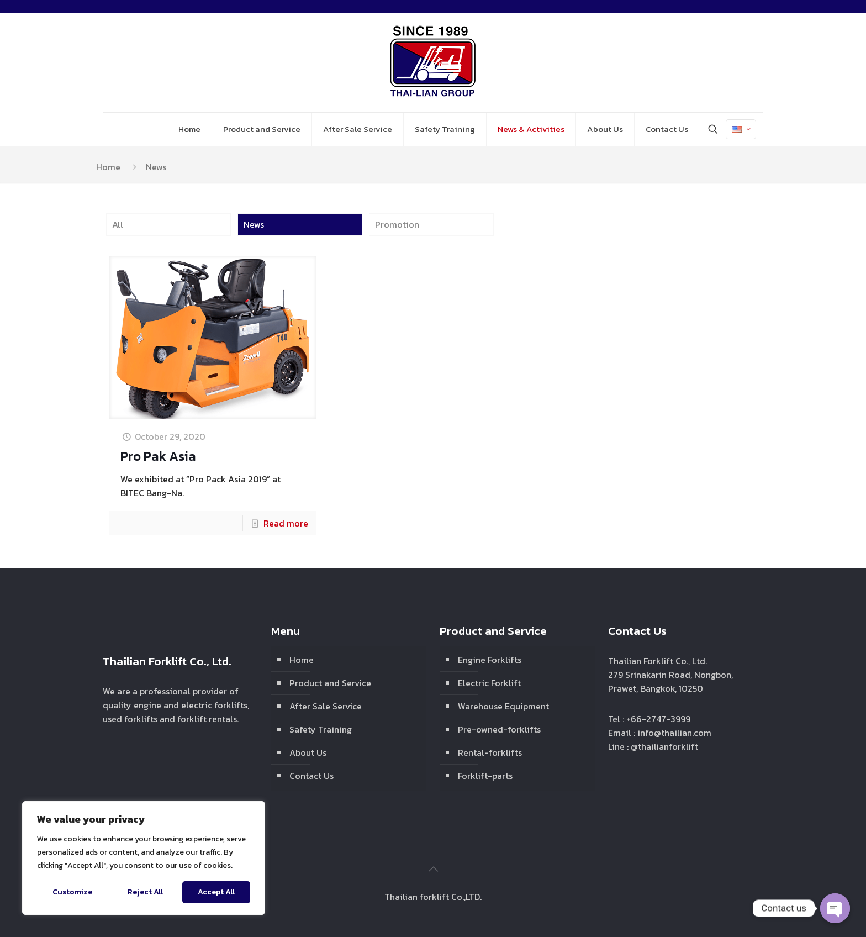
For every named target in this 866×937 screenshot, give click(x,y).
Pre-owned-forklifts (499, 729)
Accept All (216, 892)
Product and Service (330, 682)
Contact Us (311, 775)
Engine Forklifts (489, 659)
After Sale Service (325, 706)
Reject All (145, 892)
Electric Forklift (489, 682)
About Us (307, 752)
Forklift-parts (485, 775)
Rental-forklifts (490, 752)
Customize (72, 892)
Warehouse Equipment (503, 706)
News (254, 224)
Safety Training (320, 729)
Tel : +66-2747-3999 (649, 718)
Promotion (397, 224)
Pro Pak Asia (158, 456)
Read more (285, 523)
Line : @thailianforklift (653, 746)
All (117, 224)
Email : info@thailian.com (659, 732)
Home (108, 166)
